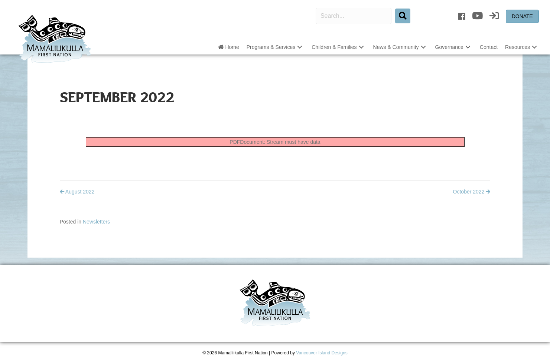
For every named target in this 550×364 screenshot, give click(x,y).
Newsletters (96, 222)
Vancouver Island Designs (322, 352)
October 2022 (472, 192)
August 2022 (77, 192)
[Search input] (353, 16)
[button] (299, 47)
